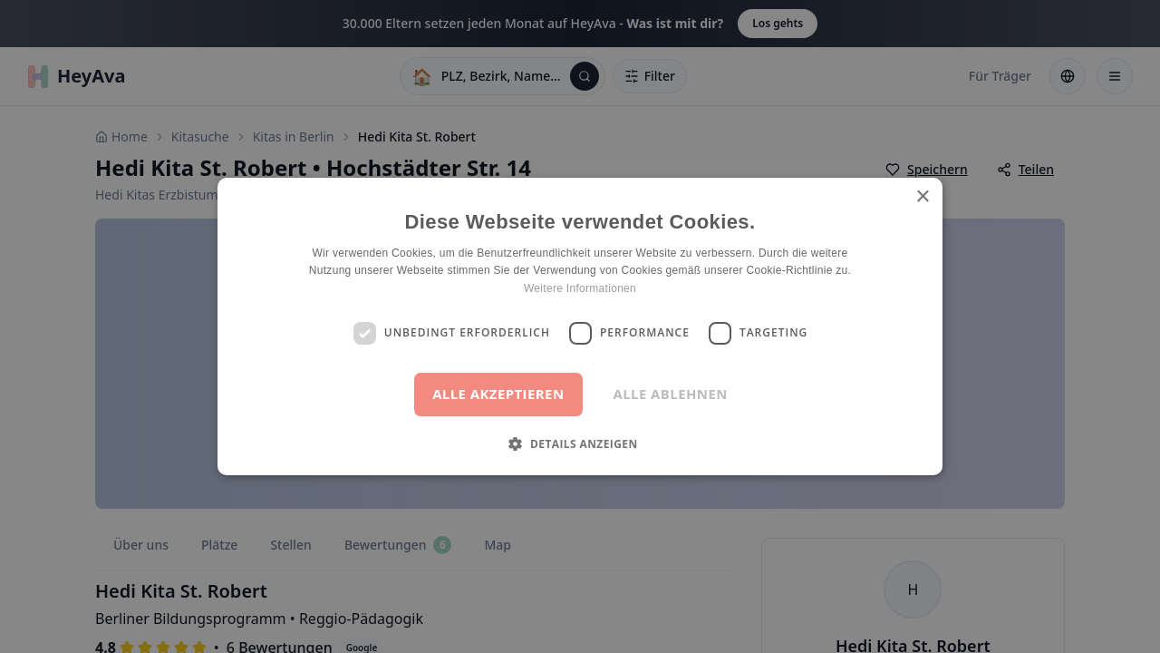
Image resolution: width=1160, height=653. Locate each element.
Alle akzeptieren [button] (498, 394)
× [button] (922, 197)
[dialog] (580, 326)
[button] (579, 443)
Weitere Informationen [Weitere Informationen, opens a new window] (580, 288)
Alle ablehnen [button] (671, 394)
